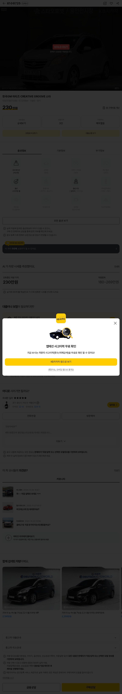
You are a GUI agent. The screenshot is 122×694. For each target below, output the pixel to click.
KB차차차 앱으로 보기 (61, 361)
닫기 (115, 323)
